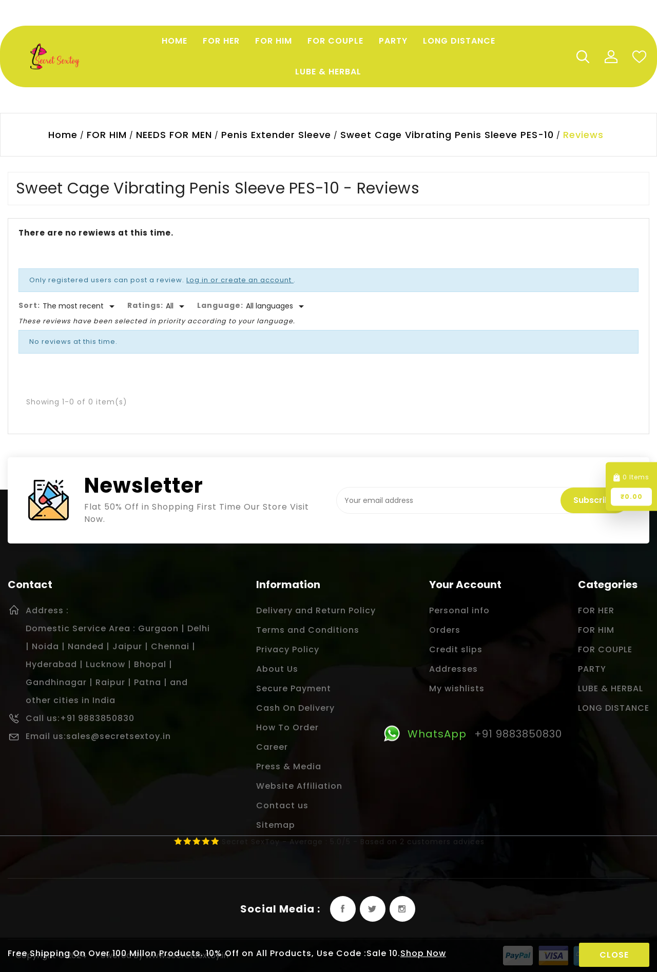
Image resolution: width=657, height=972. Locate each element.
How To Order (287, 727)
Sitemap (275, 825)
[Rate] (177, 306)
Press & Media (288, 766)
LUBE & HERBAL (610, 688)
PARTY (592, 669)
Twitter (372, 909)
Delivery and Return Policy (316, 610)
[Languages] (276, 306)
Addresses (453, 669)
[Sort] (80, 306)
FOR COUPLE (605, 649)
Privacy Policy (287, 649)
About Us (277, 669)
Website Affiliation (299, 786)
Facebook (343, 909)
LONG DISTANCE (613, 708)
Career (272, 747)
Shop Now (423, 953)
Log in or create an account (240, 280)
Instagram (402, 909)
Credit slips (455, 649)
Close (614, 955)
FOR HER (596, 610)
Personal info (459, 610)
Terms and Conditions (307, 630)
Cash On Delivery (295, 708)
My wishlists (457, 688)
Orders (444, 630)
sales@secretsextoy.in (118, 736)
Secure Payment (293, 688)
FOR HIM (596, 630)
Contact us (282, 805)
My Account (611, 56)
